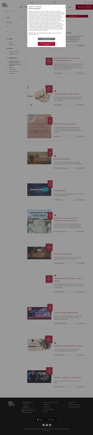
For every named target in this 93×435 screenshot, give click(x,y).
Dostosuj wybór (46, 39)
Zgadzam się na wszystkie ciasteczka (46, 43)
